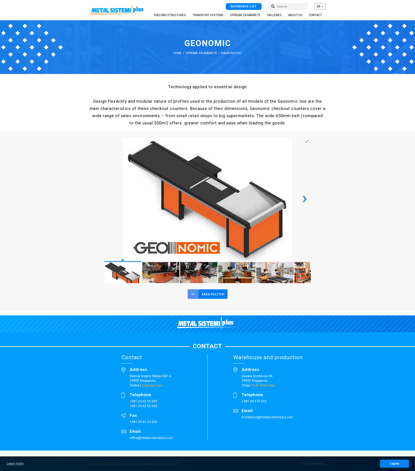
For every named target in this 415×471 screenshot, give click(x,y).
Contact (315, 15)
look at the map (263, 385)
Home (177, 53)
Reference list (244, 6)
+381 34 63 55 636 (143, 406)
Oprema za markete (201, 53)
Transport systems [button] (207, 15)
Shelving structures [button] (170, 15)
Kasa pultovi (231, 53)
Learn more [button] (15, 463)
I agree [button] (394, 463)
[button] (319, 6)
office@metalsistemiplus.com (151, 438)
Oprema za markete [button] (245, 15)
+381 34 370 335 (254, 401)
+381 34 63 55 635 (143, 401)
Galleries (274, 15)
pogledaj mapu (152, 385)
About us (295, 15)
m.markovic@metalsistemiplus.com (267, 417)
